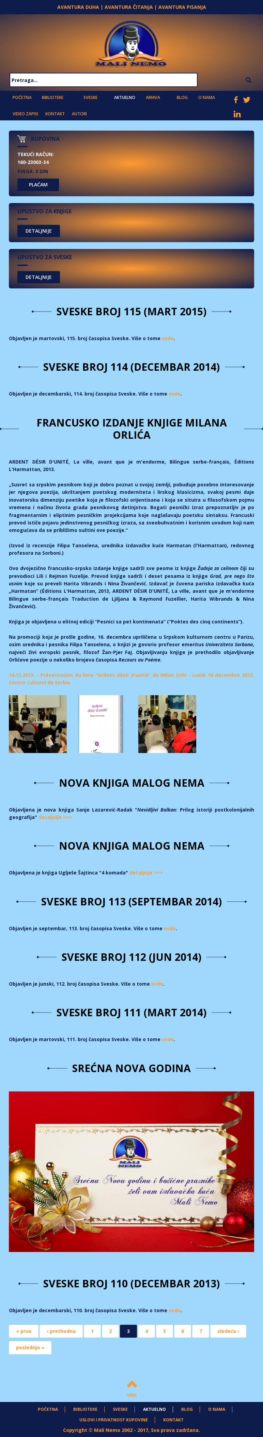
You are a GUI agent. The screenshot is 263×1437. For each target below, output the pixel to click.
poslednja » (30, 1347)
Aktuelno (124, 97)
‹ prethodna (61, 1330)
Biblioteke (52, 97)
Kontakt (54, 113)
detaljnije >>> (55, 817)
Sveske (90, 97)
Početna (21, 97)
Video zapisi (24, 113)
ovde (168, 338)
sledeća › (228, 1330)
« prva (23, 1330)
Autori (78, 113)
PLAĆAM (38, 184)
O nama (206, 97)
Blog (181, 97)
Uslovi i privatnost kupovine (113, 1419)
